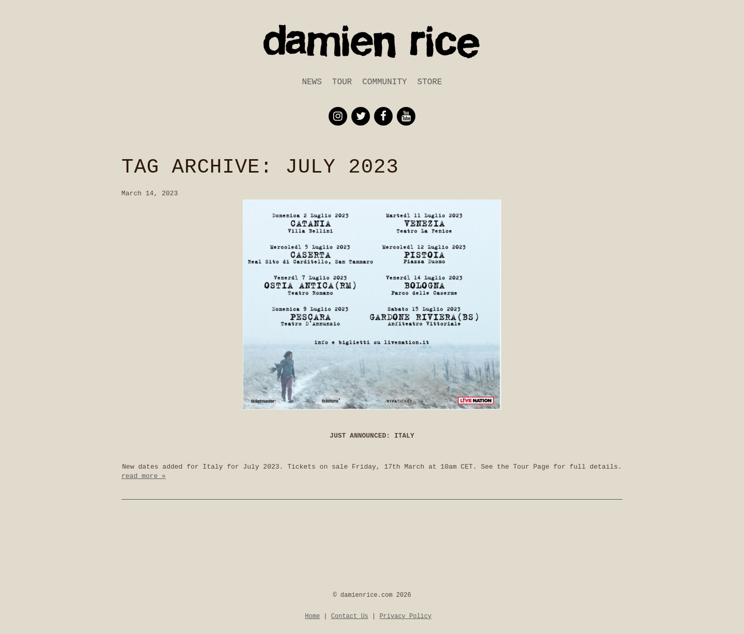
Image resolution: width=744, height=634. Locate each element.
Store (429, 82)
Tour (342, 82)
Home (312, 616)
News (311, 82)
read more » (143, 476)
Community (384, 82)
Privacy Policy (405, 616)
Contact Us (349, 616)
